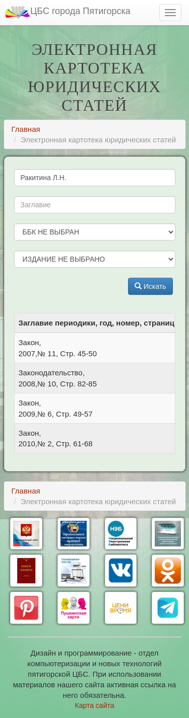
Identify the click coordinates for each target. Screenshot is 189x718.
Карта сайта (94, 705)
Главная (26, 129)
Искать (150, 286)
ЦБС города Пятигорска (68, 12)
